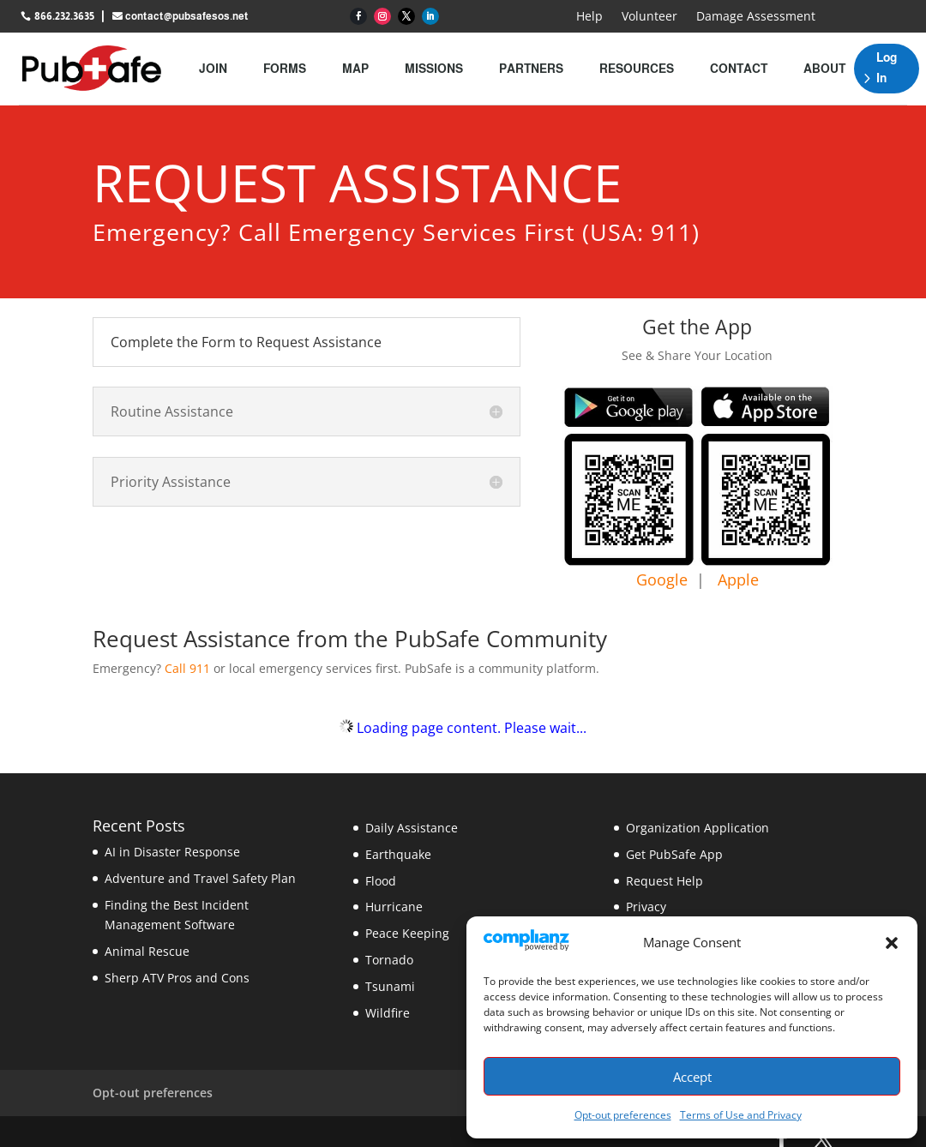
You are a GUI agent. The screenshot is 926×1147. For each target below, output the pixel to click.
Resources (636, 68)
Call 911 (187, 668)
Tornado (389, 960)
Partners (531, 68)
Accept (692, 1076)
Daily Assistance (411, 828)
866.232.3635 (64, 16)
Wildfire (387, 1013)
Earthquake (398, 854)
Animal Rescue (147, 951)
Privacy (646, 906)
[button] (891, 943)
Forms (284, 68)
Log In (886, 68)
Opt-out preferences (622, 1115)
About (824, 68)
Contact (738, 68)
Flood (380, 881)
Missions (434, 68)
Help (589, 17)
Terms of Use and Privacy (741, 1115)
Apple (738, 579)
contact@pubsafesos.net (187, 16)
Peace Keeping (407, 933)
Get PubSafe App (674, 854)
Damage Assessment (755, 17)
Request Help (664, 881)
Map (355, 68)
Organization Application (697, 828)
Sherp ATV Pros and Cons (177, 978)
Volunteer (649, 17)
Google (662, 579)
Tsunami (390, 986)
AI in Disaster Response (172, 852)
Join (213, 68)
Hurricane (394, 906)
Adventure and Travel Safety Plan (200, 878)
